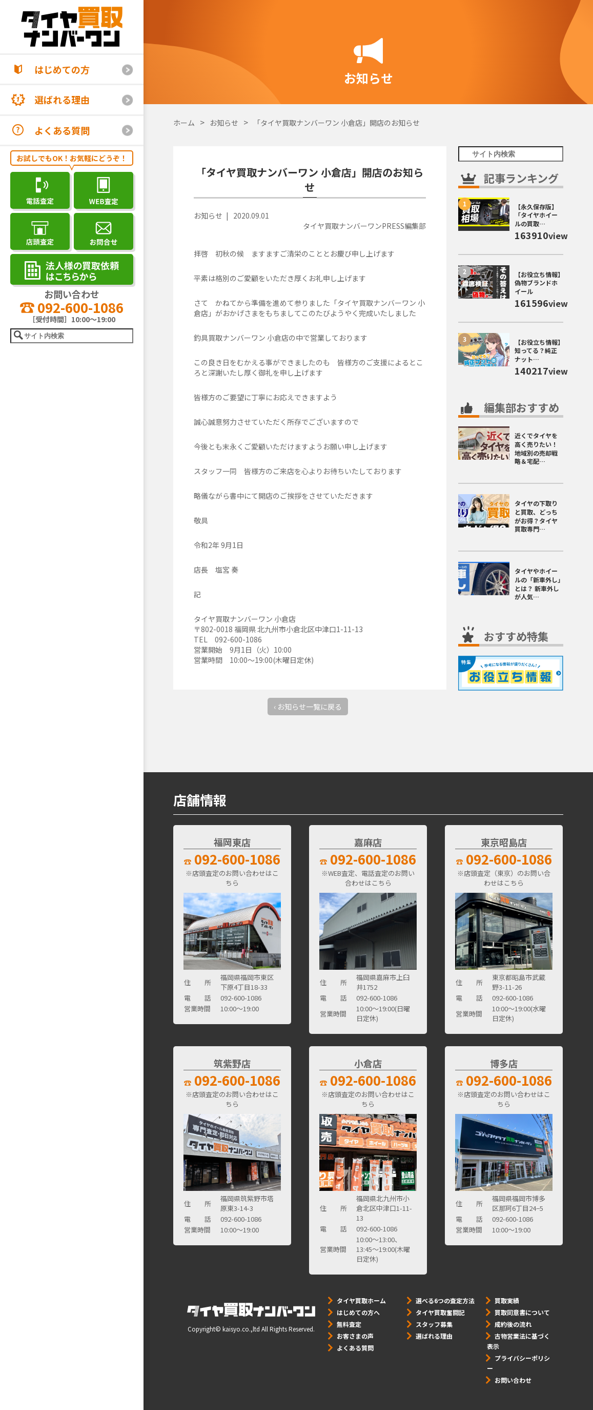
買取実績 (507, 1300)
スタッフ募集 (434, 1324)
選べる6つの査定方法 (445, 1300)
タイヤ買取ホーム (361, 1300)
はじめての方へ (358, 1312)
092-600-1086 (72, 307)
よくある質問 (62, 130)
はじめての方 (62, 69)
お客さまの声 (355, 1335)
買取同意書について (522, 1312)
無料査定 (349, 1324)
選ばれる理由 (62, 99)
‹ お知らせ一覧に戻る (308, 706)
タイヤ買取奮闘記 (440, 1312)
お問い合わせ (513, 1380)
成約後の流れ (513, 1324)
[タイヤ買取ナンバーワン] (72, 26)
